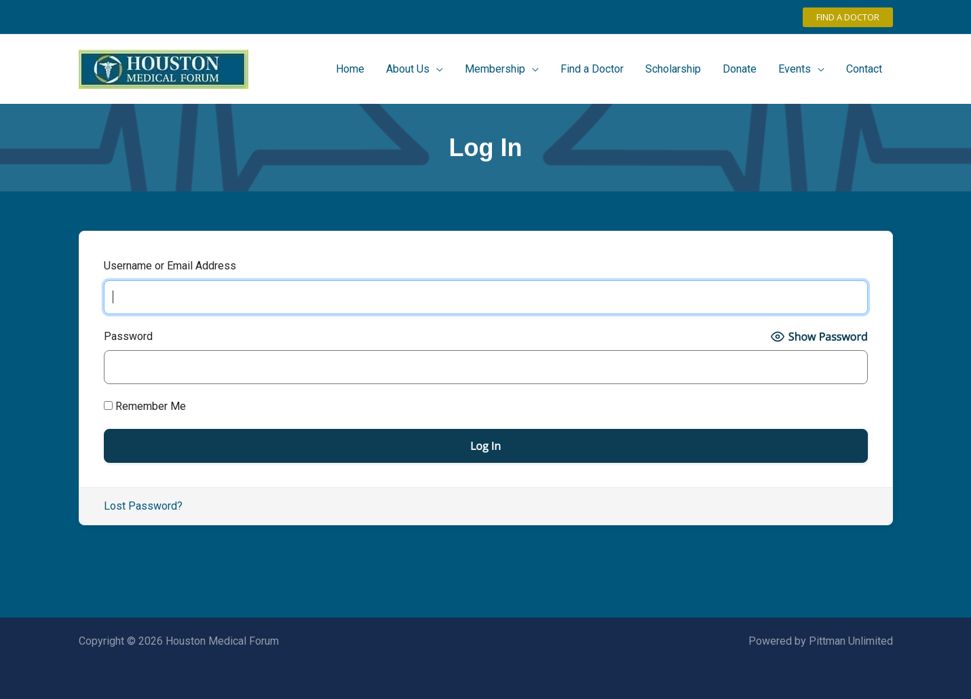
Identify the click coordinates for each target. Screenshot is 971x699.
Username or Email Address (170, 265)
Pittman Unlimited (851, 641)
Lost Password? (143, 505)
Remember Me (145, 406)
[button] (848, 17)
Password (128, 336)
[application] (436, 68)
